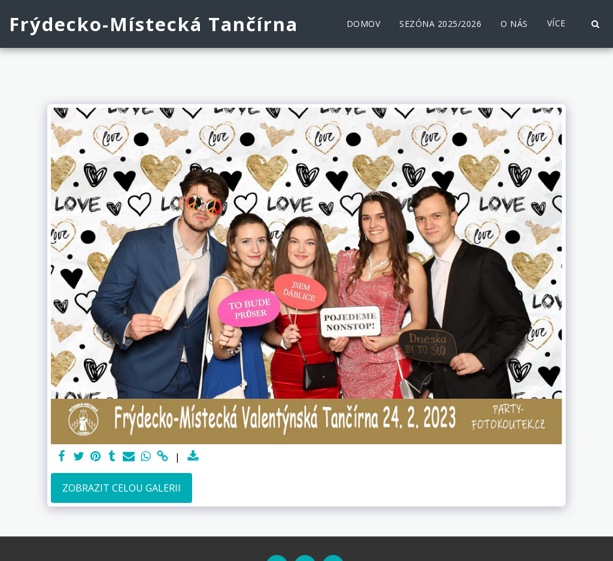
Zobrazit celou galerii (121, 488)
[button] (595, 24)
